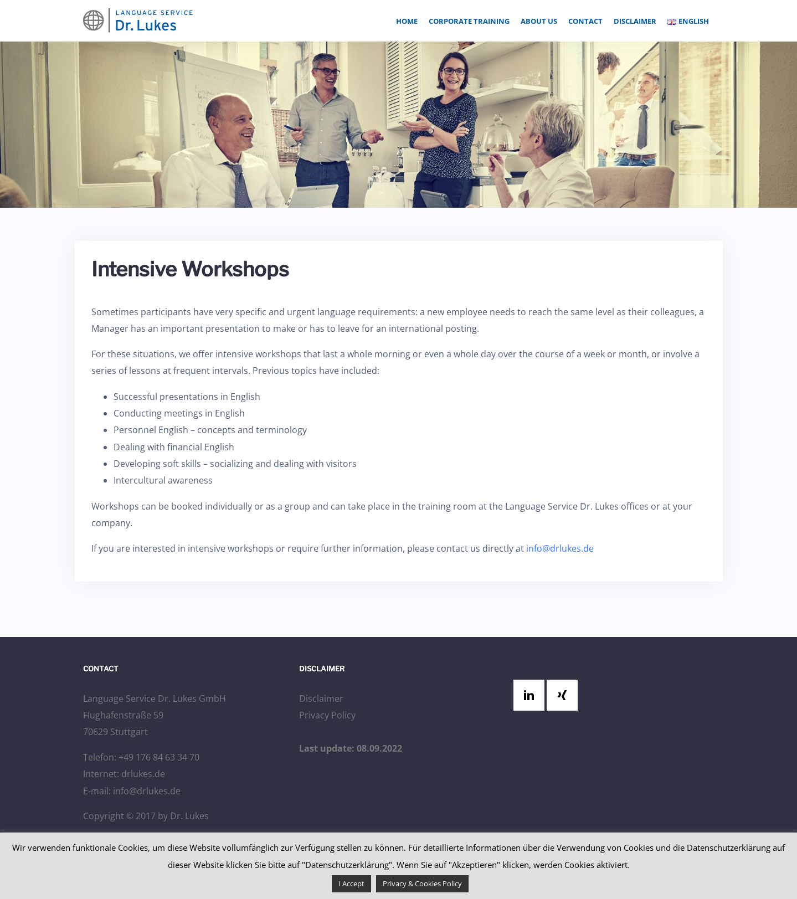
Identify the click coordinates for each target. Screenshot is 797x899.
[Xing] (565, 695)
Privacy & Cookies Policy (422, 883)
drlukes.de (143, 774)
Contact (585, 21)
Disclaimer (635, 21)
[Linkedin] (531, 695)
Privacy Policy (327, 715)
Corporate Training (469, 21)
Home (407, 21)
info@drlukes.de (560, 548)
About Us (539, 21)
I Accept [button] (351, 883)
